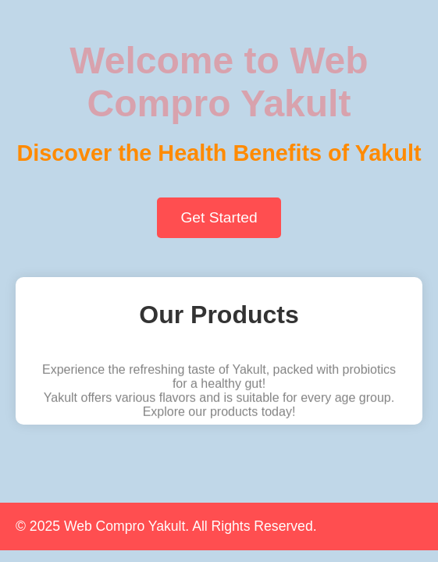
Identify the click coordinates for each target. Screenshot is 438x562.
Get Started (218, 217)
